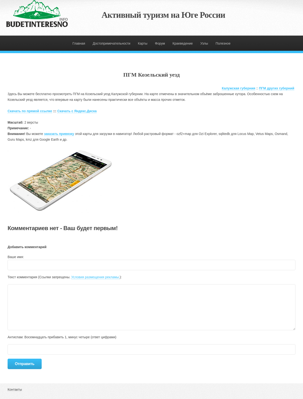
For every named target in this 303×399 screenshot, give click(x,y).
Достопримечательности (111, 43)
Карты (142, 43)
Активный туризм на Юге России (163, 15)
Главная (78, 43)
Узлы (204, 43)
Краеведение (183, 43)
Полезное (223, 43)
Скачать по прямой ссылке (30, 111)
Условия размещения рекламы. (95, 277)
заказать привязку (59, 134)
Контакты (15, 389)
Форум (160, 43)
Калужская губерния (238, 88)
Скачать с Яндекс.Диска (77, 111)
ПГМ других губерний (276, 88)
